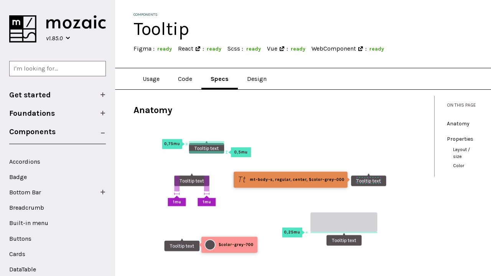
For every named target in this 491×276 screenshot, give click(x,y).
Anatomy (458, 123)
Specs (220, 78)
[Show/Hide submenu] (103, 95)
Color (458, 165)
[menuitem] (57, 94)
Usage (151, 78)
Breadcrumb (26, 207)
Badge (18, 177)
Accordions (24, 161)
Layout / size (461, 153)
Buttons (20, 238)
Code (185, 78)
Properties (460, 139)
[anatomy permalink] (129, 110)
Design (257, 78)
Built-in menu (28, 223)
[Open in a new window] (198, 49)
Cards (17, 254)
